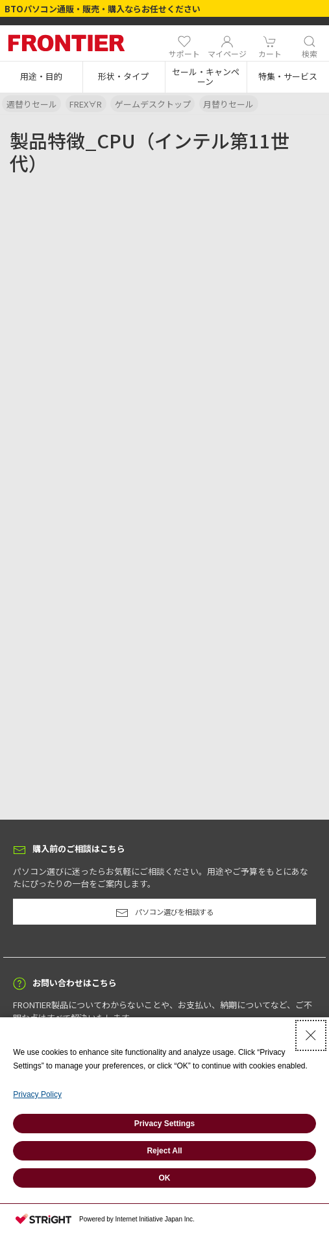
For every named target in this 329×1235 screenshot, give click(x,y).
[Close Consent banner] (311, 1035)
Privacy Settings (164, 1123)
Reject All (164, 1150)
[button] (41, 77)
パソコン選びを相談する (164, 912)
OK (165, 1178)
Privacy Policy (37, 1094)
